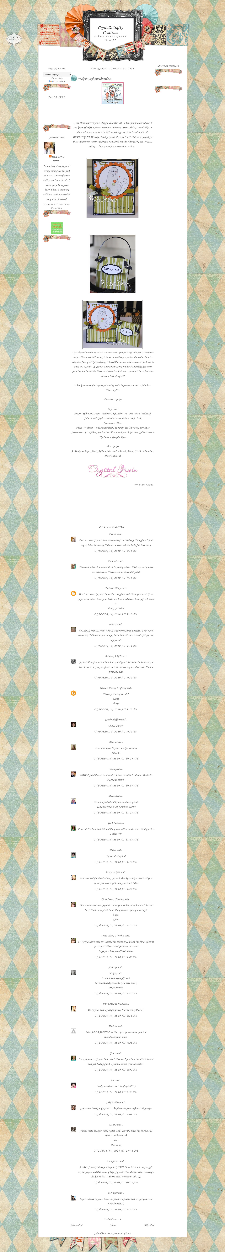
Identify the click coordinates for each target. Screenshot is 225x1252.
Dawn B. (112, 561)
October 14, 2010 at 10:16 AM (115, 758)
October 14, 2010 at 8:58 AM (116, 709)
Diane (112, 850)
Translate (57, 81)
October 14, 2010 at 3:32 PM (115, 889)
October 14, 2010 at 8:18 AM (116, 614)
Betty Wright (113, 872)
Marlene (112, 1026)
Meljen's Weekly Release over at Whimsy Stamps (101, 127)
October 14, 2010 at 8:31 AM (116, 646)
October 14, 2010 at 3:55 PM (115, 925)
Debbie (112, 534)
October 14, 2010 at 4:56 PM (115, 1015)
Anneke (113, 967)
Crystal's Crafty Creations (110, 30)
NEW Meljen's (145, 352)
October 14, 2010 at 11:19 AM (115, 812)
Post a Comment (112, 1219)
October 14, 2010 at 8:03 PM (115, 1069)
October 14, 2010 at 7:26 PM (115, 1042)
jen (112, 1080)
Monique (112, 1192)
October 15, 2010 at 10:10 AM (115, 1182)
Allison (112, 742)
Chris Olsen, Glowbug (112, 899)
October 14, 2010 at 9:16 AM (116, 731)
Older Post (149, 1225)
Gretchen (113, 823)
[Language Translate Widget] (57, 74)
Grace (113, 1053)
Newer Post (77, 1225)
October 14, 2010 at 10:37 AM (115, 785)
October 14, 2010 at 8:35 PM (115, 1092)
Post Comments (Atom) (119, 1233)
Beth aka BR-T (112, 656)
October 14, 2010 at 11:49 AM (115, 839)
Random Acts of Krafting (113, 688)
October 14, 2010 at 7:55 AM (116, 578)
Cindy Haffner (112, 719)
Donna (112, 1124)
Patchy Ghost (107, 137)
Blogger (174, 66)
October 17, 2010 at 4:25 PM (115, 1209)
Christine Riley (112, 588)
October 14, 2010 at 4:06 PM (115, 957)
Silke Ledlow (112, 1102)
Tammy (113, 769)
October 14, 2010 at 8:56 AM (116, 677)
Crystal (58, 157)
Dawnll (113, 796)
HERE (92, 146)
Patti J (112, 624)
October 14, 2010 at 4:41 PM (115, 993)
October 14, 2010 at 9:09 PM (115, 1114)
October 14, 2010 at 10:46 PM (115, 1150)
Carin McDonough (113, 1003)
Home (113, 1225)
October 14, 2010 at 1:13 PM (115, 862)
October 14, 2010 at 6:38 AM (116, 551)
